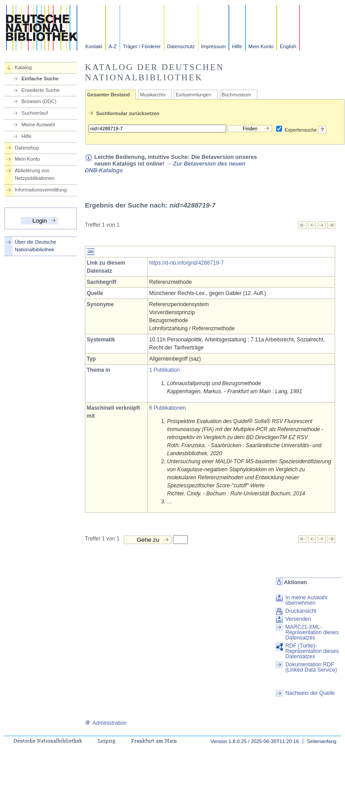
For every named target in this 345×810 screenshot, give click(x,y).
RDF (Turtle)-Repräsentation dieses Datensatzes (312, 651)
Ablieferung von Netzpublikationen (35, 174)
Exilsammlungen (193, 94)
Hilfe (237, 46)
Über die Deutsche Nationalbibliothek (35, 245)
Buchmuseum (236, 94)
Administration (105, 723)
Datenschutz (181, 46)
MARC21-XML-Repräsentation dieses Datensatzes (312, 632)
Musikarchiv (152, 94)
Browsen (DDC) (38, 101)
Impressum (213, 46)
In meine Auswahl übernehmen (307, 600)
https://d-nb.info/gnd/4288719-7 (186, 263)
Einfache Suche (40, 78)
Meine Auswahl (38, 124)
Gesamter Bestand (108, 94)
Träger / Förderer (142, 46)
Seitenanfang (322, 741)
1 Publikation (164, 370)
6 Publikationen (167, 408)
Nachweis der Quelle (310, 693)
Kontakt (93, 46)
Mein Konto (261, 46)
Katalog (23, 67)
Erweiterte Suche (40, 90)
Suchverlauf (34, 113)
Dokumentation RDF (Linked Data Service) (311, 667)
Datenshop (27, 147)
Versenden (298, 619)
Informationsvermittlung (41, 189)
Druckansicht (301, 611)
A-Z (113, 46)
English (288, 46)
